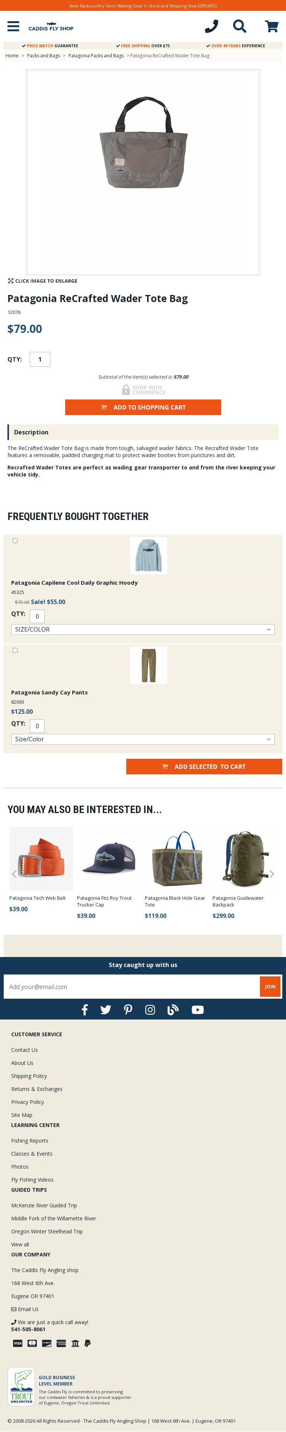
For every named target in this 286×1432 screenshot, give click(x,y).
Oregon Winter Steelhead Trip (47, 1231)
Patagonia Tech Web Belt (37, 898)
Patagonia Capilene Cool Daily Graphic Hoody (74, 582)
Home (12, 55)
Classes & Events (32, 1153)
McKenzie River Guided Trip (44, 1205)
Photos (20, 1166)
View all (20, 1244)
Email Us (25, 1309)
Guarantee (50, 45)
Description (31, 432)
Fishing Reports (29, 1140)
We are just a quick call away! (49, 1326)
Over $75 (143, 45)
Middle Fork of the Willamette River (53, 1218)
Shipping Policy (29, 1075)
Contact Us (24, 1049)
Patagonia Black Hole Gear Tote (175, 901)
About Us (22, 1062)
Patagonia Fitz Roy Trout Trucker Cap (104, 901)
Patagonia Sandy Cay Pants (49, 692)
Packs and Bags (43, 55)
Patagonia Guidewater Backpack (238, 901)
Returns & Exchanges (37, 1088)
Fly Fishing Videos (32, 1179)
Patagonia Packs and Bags (96, 55)
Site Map (21, 1114)
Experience (235, 45)
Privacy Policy (27, 1101)
